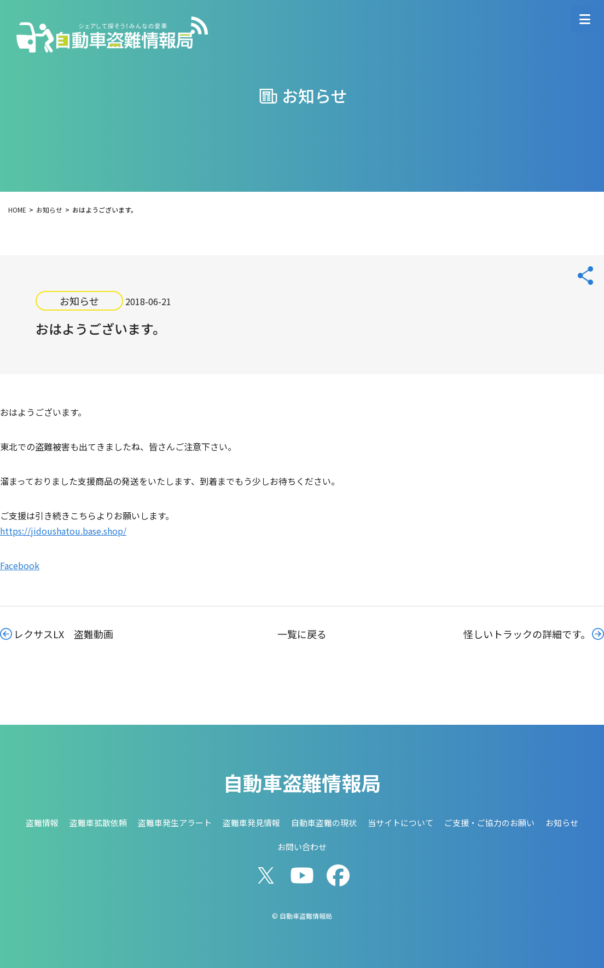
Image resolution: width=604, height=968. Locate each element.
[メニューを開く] (585, 19)
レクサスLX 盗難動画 (63, 634)
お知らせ (79, 301)
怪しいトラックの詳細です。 (526, 634)
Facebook (19, 565)
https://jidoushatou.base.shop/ (63, 530)
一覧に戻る (302, 634)
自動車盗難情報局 (302, 782)
